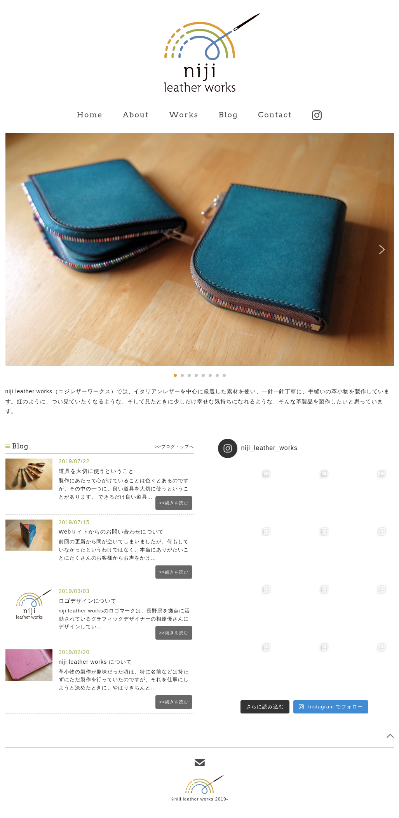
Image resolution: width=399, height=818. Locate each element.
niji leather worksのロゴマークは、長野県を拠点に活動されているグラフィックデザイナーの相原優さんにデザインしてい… (124, 619)
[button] (17, 249)
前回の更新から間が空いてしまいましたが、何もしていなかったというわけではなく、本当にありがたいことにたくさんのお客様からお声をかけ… (124, 550)
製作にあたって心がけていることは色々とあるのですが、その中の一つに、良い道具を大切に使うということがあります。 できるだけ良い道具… (124, 489)
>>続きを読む (173, 503)
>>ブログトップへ (174, 446)
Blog (228, 114)
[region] (199, 256)
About (136, 114)
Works (183, 114)
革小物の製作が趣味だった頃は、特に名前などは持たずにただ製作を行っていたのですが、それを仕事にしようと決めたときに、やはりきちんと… (124, 680)
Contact (275, 114)
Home (90, 114)
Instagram (317, 115)
